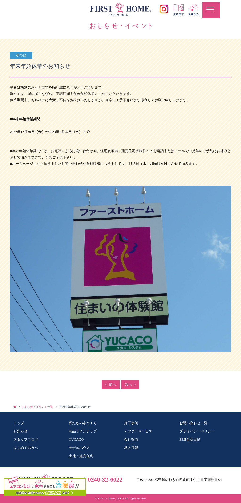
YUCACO (76, 439)
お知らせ (20, 431)
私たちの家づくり (83, 423)
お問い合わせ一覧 (193, 423)
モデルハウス (79, 448)
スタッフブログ (25, 439)
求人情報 (131, 448)
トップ (18, 423)
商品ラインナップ (83, 431)
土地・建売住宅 (81, 456)
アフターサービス (138, 431)
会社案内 (131, 439)
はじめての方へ (25, 448)
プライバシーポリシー (197, 431)
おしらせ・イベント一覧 (37, 406)
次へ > (130, 384)
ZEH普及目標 (189, 439)
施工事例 (131, 423)
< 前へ (110, 384)
